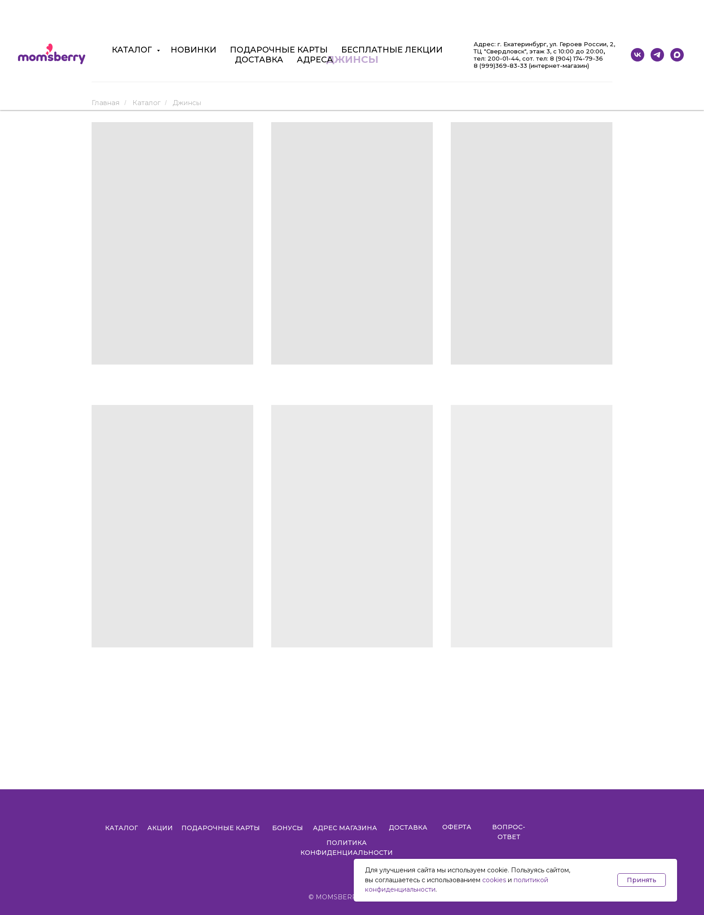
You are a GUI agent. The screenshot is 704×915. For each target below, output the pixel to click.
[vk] (637, 55)
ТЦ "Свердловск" (500, 51)
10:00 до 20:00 (580, 51)
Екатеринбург (524, 44)
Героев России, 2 (586, 44)
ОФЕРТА (456, 827)
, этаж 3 (538, 51)
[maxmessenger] (677, 55)
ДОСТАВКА (259, 60)
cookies (494, 880)
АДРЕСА (315, 60)
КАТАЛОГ (133, 50)
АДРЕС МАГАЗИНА (345, 828)
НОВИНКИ (193, 50)
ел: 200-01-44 (498, 58)
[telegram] (657, 55)
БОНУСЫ (287, 828)
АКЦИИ (160, 828)
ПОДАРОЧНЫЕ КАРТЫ (279, 50)
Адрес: (485, 44)
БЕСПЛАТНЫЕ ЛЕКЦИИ (392, 50)
